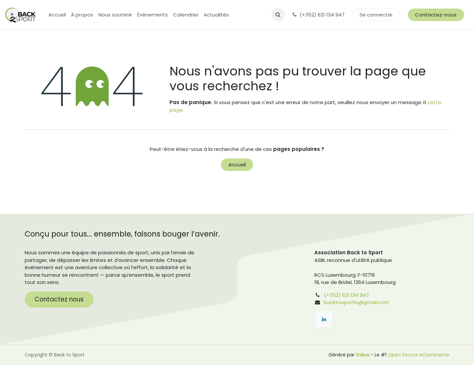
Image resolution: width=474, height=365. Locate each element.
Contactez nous (59, 299)
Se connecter (376, 14)
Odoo (363, 354)
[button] (278, 15)
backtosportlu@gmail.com (356, 302)
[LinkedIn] (323, 319)
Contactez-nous (436, 14)
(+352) (332, 295)
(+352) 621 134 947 (319, 14)
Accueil (237, 164)
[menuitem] (57, 15)
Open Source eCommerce (418, 354)
